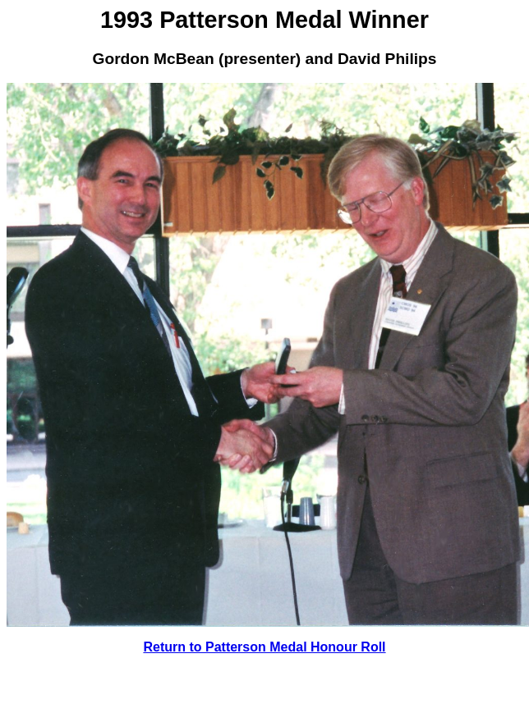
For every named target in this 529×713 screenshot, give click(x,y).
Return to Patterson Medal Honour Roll (264, 647)
